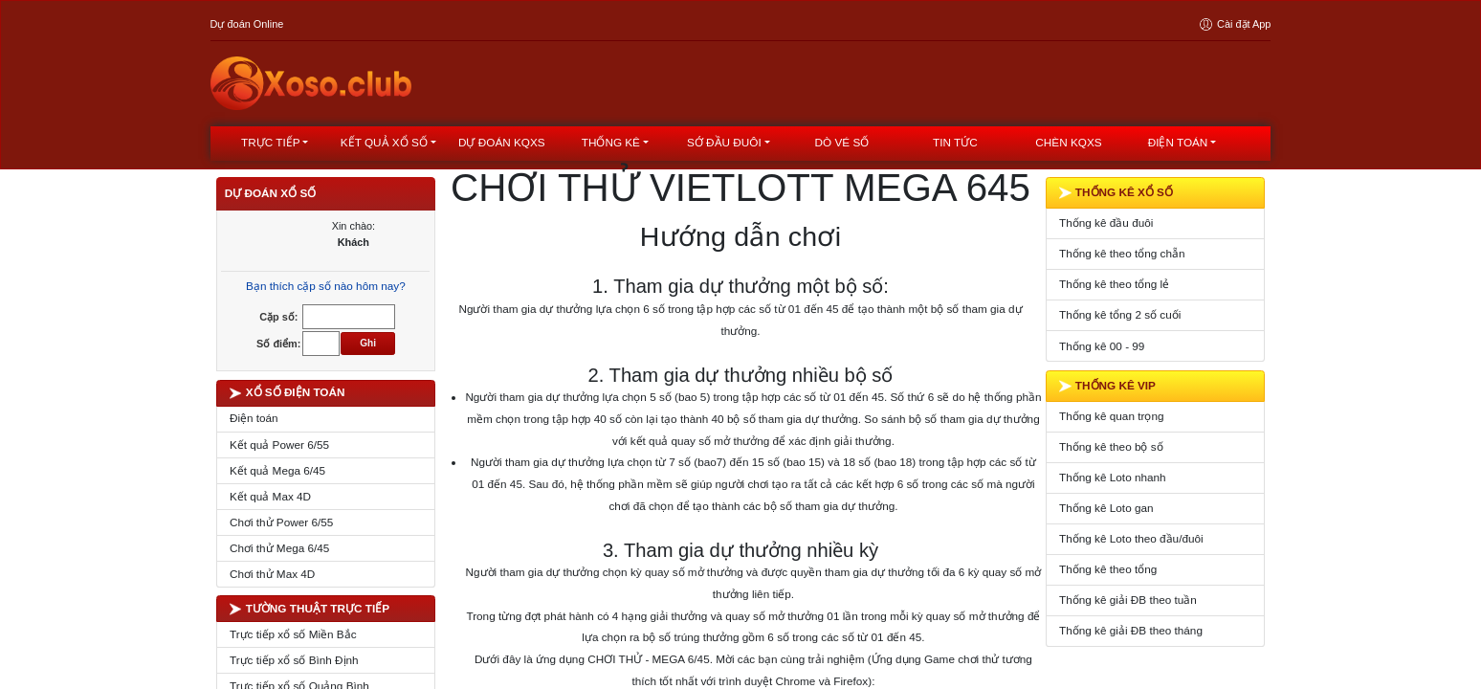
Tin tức (955, 142)
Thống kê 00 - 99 (1101, 346)
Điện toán (1178, 142)
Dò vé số (842, 142)
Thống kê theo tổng (1108, 569)
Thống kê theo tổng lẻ (1114, 284)
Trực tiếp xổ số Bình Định (294, 660)
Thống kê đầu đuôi (1106, 222)
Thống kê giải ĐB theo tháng (1131, 630)
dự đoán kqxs (501, 142)
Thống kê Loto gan (1106, 507)
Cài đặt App (1234, 24)
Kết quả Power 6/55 (279, 444)
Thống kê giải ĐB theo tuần (1128, 599)
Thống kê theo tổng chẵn (1121, 253)
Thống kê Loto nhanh (1112, 477)
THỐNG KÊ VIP (1107, 385)
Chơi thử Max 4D (272, 573)
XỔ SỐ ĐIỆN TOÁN (287, 392)
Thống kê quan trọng (1111, 416)
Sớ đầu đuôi (724, 142)
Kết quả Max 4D (270, 496)
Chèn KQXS (1068, 142)
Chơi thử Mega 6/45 (280, 548)
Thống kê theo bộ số (1111, 446)
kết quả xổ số (384, 142)
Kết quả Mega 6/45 (277, 470)
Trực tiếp (270, 142)
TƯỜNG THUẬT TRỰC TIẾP (309, 608)
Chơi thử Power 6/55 (281, 522)
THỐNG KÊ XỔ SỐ (1116, 192)
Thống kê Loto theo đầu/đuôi (1131, 538)
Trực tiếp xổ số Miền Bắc (293, 634)
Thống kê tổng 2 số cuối (1120, 314)
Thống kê (611, 142)
